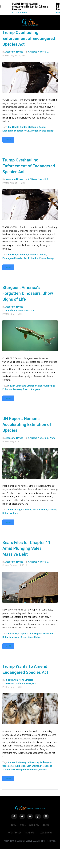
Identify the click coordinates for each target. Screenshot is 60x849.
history (36, 509)
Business (12, 633)
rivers (26, 389)
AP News (32, 51)
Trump (50, 130)
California (20, 683)
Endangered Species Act (14, 130)
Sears (24, 637)
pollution (7, 389)
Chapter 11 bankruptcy (30, 633)
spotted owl (8, 769)
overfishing (49, 385)
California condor (37, 127)
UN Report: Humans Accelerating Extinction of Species (26, 424)
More (8, 140)
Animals (9, 310)
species (52, 509)
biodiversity (14, 509)
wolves (43, 769)
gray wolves (33, 766)
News (41, 51)
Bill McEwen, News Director (19, 680)
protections (46, 766)
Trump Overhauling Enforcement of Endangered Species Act (28, 38)
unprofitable (34, 637)
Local (14, 824)
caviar (11, 385)
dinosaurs (21, 385)
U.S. (46, 51)
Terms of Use (30, 832)
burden (23, 127)
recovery (17, 389)
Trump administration (27, 769)
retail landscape (11, 637)
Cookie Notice (46, 832)
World (53, 438)
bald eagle (13, 127)
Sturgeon (35, 389)
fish (40, 385)
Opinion (45, 824)
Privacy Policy (14, 832)
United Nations (10, 513)
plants (42, 130)
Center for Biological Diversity (23, 762)
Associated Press (14, 51)
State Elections (19, 13)
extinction (33, 130)
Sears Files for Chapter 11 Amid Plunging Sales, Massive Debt (26, 548)
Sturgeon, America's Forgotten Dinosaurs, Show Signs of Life (27, 293)
